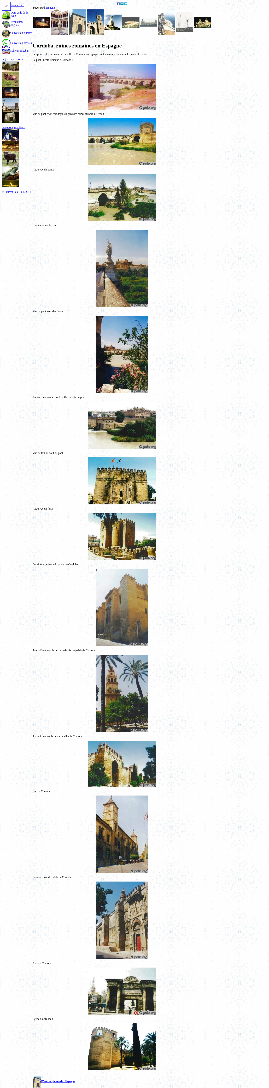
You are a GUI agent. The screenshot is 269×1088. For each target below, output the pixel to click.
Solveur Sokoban (15, 50)
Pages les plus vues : (13, 59)
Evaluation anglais (17, 23)
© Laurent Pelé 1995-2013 (16, 191)
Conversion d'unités (17, 32)
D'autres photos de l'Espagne (54, 1081)
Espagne (50, 7)
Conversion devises (17, 42)
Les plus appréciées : (13, 127)
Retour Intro (13, 5)
